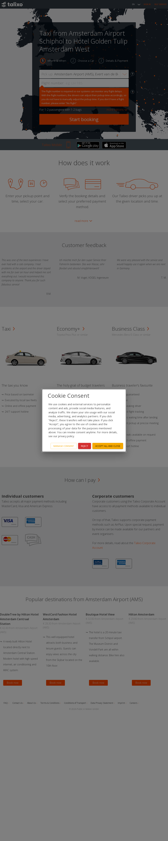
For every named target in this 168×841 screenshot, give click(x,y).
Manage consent (63, 445)
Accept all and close (107, 445)
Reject (84, 445)
